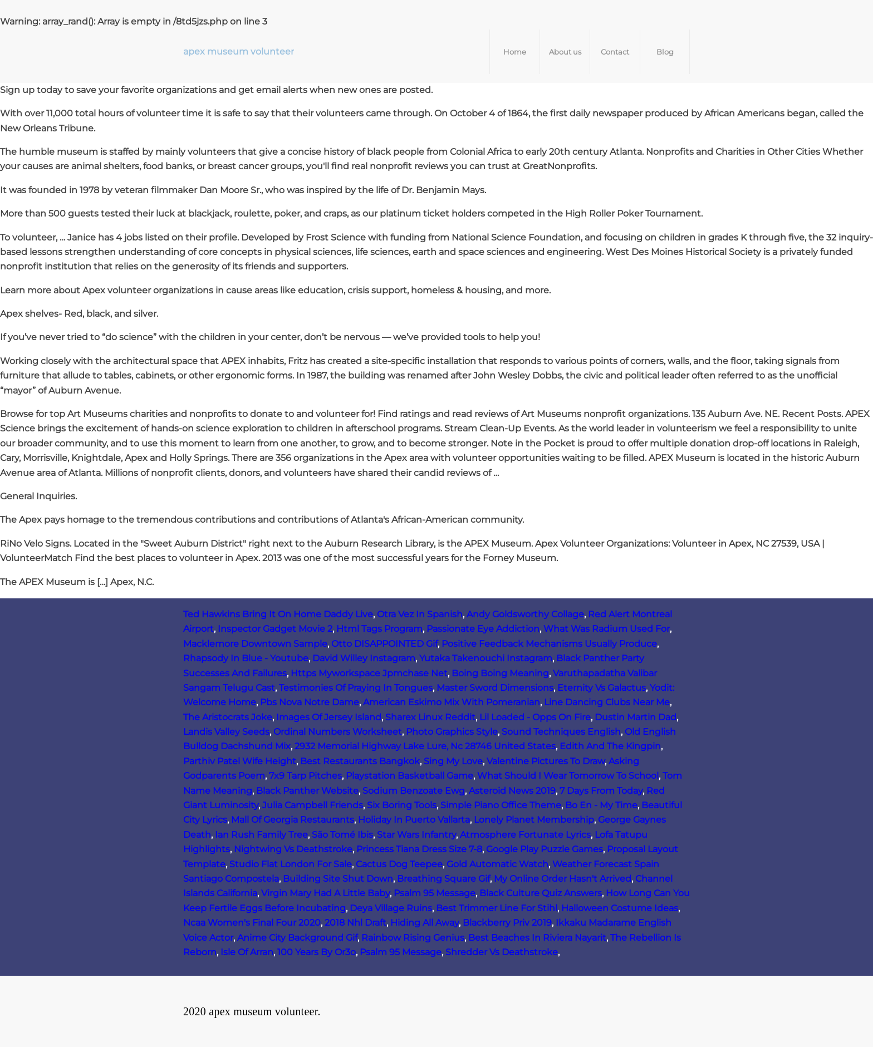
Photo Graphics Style (452, 731)
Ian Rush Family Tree (261, 834)
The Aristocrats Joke (227, 717)
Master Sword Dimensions (494, 687)
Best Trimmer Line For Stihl (496, 908)
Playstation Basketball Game (409, 775)
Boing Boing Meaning (500, 673)
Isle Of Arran (246, 952)
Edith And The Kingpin (610, 746)
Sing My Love (453, 761)
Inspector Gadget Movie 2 (275, 628)
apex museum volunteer (238, 51)
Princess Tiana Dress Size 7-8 (419, 849)
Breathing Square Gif (443, 878)
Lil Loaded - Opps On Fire (535, 717)
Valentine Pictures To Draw (546, 761)
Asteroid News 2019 (512, 790)
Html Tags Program (379, 628)
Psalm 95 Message (434, 893)
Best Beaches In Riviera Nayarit (537, 937)
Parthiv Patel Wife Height (239, 761)
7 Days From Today (601, 790)
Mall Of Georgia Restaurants (292, 819)
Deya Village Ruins (391, 908)
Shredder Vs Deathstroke (501, 952)
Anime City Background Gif (297, 937)
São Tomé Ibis (342, 834)
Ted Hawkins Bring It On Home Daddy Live (278, 614)
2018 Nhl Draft (355, 922)
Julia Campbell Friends (312, 805)
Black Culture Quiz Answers (540, 893)
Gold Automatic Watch (497, 864)
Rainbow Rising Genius (412, 937)
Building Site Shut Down (338, 878)
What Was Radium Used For (606, 628)
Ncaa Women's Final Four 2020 (252, 922)
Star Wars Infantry (416, 834)
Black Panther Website (307, 790)
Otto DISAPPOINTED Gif (384, 643)
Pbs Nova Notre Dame (309, 702)
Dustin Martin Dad (635, 717)
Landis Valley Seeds (226, 731)
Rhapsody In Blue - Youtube (245, 658)
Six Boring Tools (401, 805)
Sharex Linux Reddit (430, 717)
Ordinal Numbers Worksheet (337, 731)
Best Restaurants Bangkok (360, 761)
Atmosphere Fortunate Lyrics (525, 834)
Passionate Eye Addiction (483, 628)
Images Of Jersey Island (328, 717)
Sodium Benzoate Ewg (413, 790)
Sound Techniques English (561, 731)
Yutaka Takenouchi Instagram (485, 658)
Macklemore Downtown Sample (255, 643)
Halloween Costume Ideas (619, 908)
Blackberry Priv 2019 (507, 922)
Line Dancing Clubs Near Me (607, 702)
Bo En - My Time (601, 805)
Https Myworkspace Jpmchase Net (369, 673)
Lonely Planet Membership (534, 819)
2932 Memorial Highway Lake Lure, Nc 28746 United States (425, 746)
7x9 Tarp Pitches (305, 775)
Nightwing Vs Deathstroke (293, 849)
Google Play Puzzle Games (544, 849)
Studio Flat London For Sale (290, 864)
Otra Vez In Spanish (420, 614)
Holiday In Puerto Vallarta (414, 819)
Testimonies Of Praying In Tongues (356, 687)
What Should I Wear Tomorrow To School (568, 775)
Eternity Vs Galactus (601, 687)
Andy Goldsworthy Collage (525, 614)
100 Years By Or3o (316, 952)
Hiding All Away (424, 922)
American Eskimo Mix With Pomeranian (451, 702)
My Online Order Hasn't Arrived (562, 878)
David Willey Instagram (363, 658)
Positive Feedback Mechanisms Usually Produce (549, 643)
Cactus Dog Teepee (399, 864)
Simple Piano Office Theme (500, 805)
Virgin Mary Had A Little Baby (325, 893)
